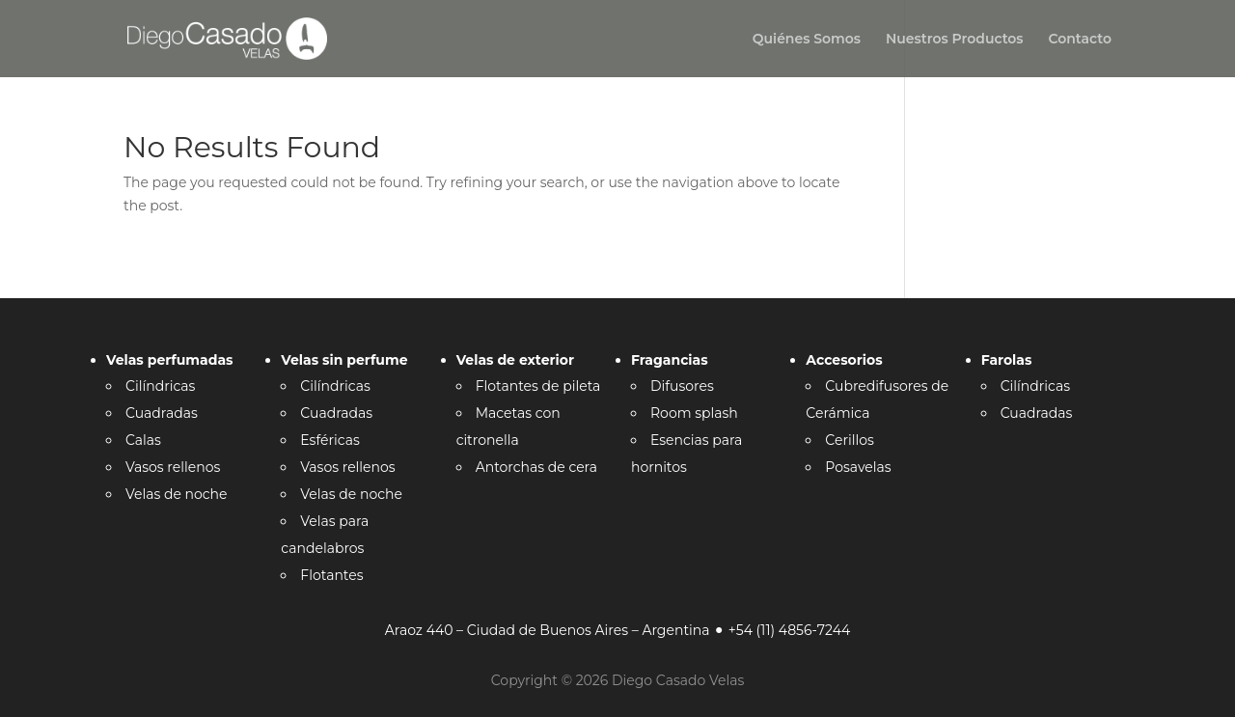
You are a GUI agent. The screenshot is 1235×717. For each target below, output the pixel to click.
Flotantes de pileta (538, 386)
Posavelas (858, 467)
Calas (143, 440)
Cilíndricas (160, 386)
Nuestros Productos (955, 39)
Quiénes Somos (807, 39)
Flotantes (331, 575)
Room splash (694, 413)
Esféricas (329, 440)
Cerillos (849, 440)
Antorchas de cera (536, 467)
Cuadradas (161, 413)
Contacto (1080, 39)
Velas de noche (176, 494)
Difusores (682, 386)
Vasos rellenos (172, 467)
